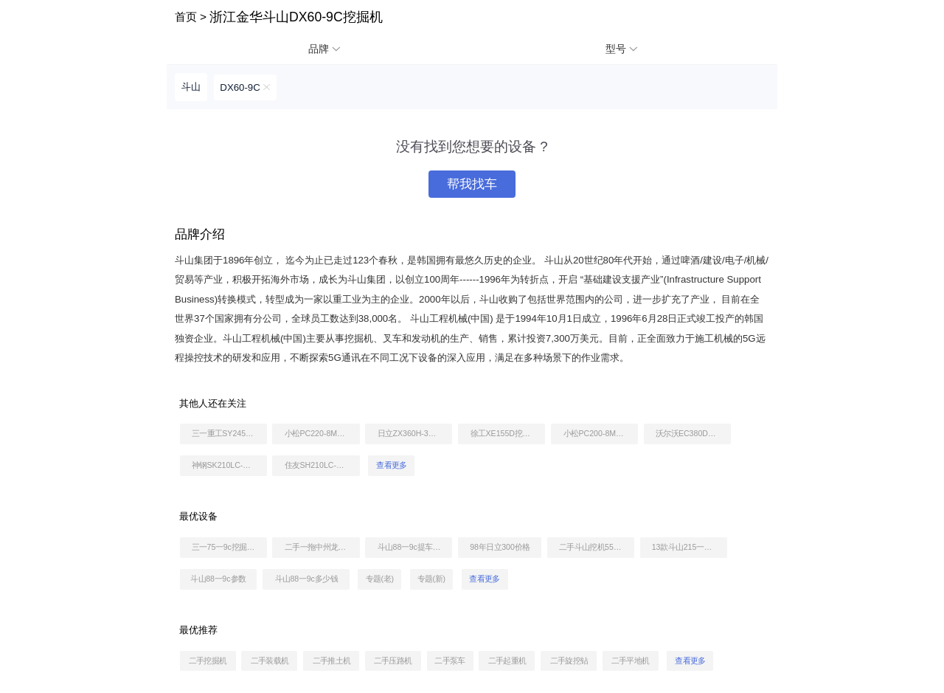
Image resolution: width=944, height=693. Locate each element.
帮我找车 (472, 184)
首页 (186, 16)
